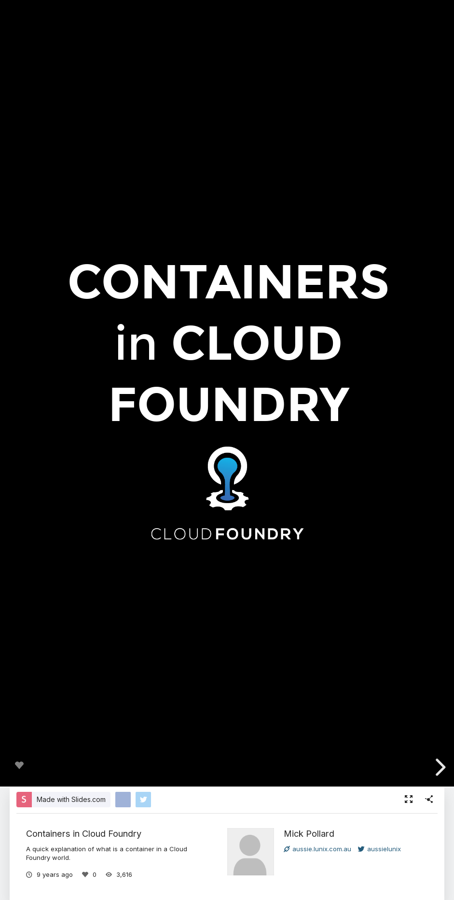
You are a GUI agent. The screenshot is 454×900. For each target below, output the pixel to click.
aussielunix (379, 849)
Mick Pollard (309, 833)
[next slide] (439, 767)
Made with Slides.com (71, 799)
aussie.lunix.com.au (317, 849)
